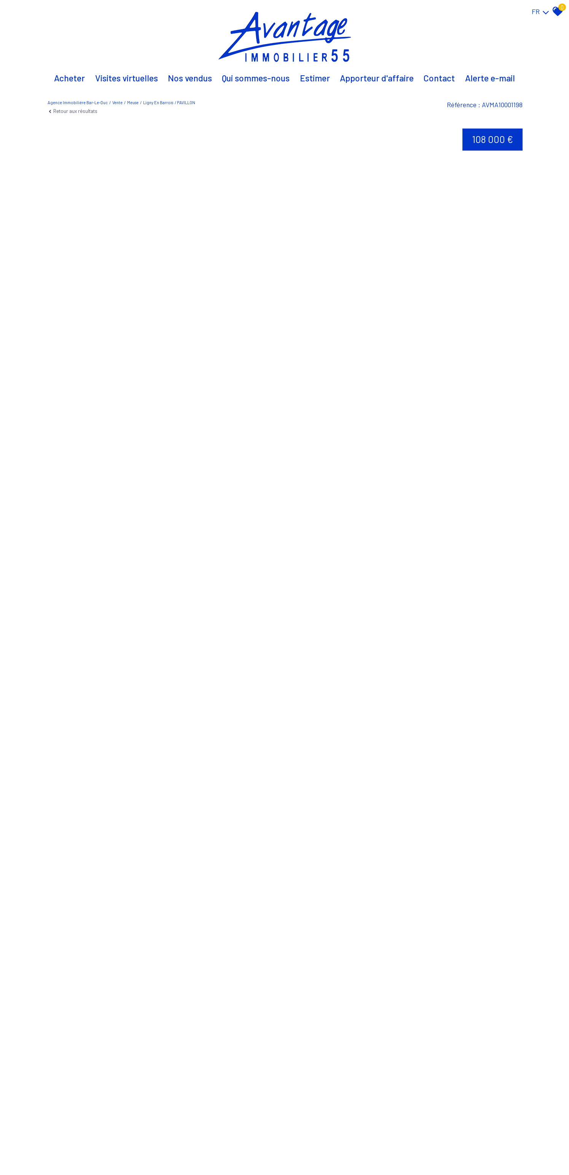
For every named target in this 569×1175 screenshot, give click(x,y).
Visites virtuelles (126, 78)
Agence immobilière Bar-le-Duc (78, 102)
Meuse (133, 102)
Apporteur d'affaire (377, 78)
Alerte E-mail (490, 78)
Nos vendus (190, 78)
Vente (117, 102)
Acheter (69, 78)
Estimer (315, 78)
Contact (439, 78)
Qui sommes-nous (256, 78)
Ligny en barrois (158, 102)
